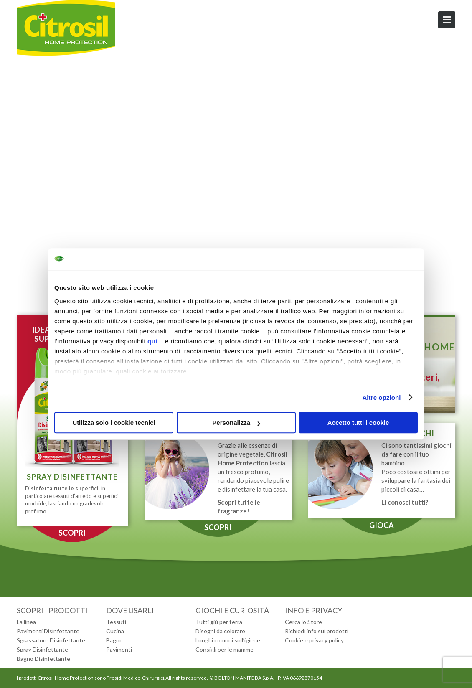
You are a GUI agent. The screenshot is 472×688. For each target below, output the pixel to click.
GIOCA (381, 525)
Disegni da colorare (220, 631)
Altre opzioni (381, 397)
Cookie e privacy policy (314, 640)
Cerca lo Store (303, 621)
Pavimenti (119, 649)
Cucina (115, 631)
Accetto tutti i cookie (358, 422)
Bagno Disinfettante (43, 658)
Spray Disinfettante (42, 649)
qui (152, 341)
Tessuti (116, 621)
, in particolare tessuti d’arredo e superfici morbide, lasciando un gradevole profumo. (71, 500)
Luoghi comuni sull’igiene (227, 640)
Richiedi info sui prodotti (316, 631)
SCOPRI (72, 532)
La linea (26, 621)
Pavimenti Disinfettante (48, 631)
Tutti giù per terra (218, 621)
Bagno (114, 640)
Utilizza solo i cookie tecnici (113, 422)
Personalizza (236, 422)
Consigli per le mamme (224, 649)
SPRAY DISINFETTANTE (72, 476)
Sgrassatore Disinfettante (51, 640)
